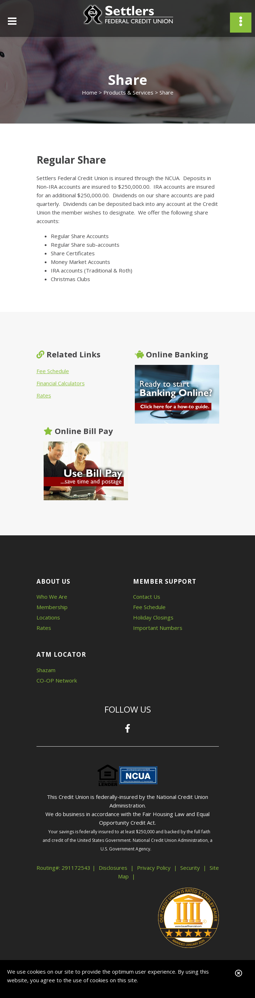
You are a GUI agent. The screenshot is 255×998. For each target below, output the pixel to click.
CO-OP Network (56, 680)
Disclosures (113, 867)
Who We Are (51, 596)
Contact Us (146, 596)
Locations (48, 617)
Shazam (45, 670)
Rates (43, 395)
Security (190, 867)
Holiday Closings (153, 617)
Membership (52, 607)
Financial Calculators (60, 383)
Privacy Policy (154, 867)
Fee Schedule (52, 371)
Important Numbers (157, 627)
